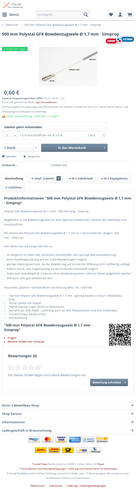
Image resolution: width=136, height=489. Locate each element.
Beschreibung (14, 178)
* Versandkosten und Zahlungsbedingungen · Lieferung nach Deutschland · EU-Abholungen (68, 468)
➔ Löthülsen (13, 187)
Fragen (10, 338)
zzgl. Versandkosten (46, 102)
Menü (10, 14)
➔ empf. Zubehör (46, 178)
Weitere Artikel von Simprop (24, 341)
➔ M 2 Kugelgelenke (114, 178)
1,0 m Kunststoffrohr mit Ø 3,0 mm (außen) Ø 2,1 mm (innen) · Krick (64, 135)
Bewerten (31, 156)
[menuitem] (10, 14)
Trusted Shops (40, 464)
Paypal (100, 464)
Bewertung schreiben (109, 381)
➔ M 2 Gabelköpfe (81, 178)
